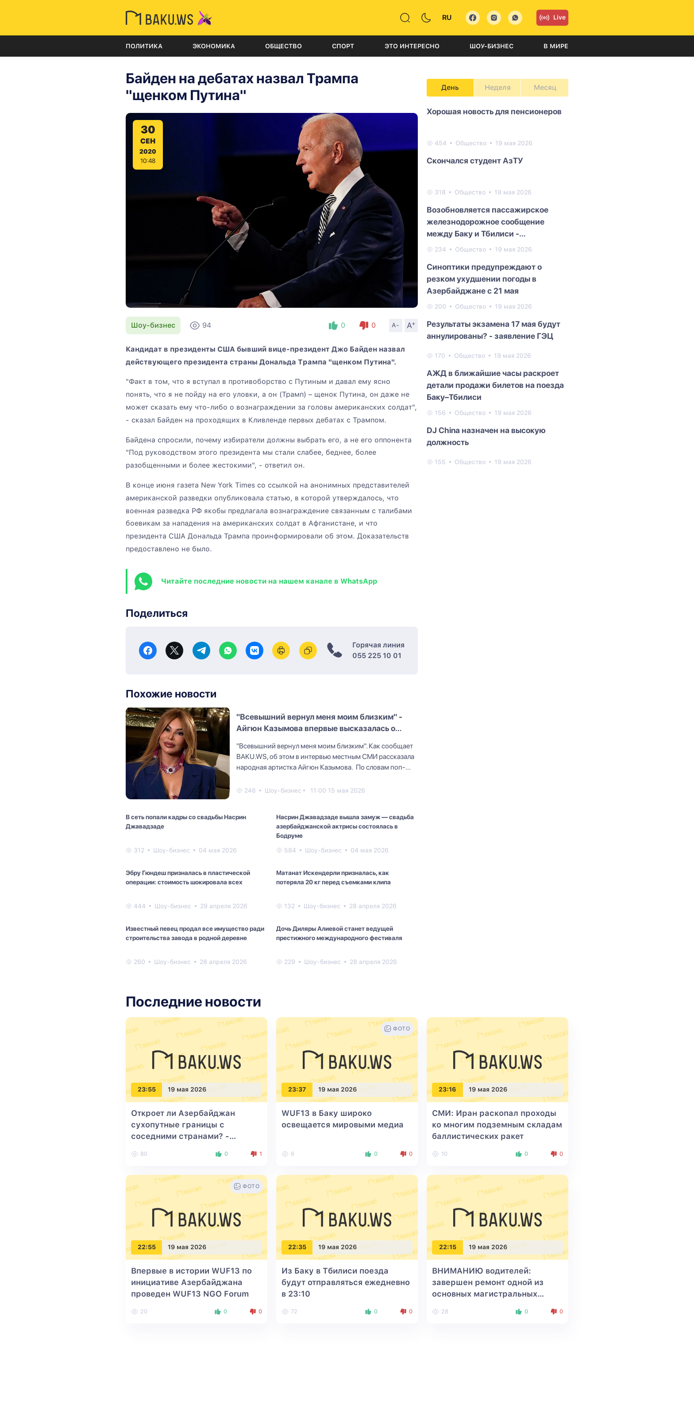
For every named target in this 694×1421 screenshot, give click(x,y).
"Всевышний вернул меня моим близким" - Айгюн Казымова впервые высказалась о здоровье (319, 728)
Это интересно (412, 46)
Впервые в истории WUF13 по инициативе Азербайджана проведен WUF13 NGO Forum (191, 1282)
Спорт (343, 46)
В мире (556, 46)
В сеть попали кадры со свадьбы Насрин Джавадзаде (186, 821)
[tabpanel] (497, 286)
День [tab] (450, 87)
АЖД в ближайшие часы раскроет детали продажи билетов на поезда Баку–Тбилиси (495, 385)
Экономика (214, 46)
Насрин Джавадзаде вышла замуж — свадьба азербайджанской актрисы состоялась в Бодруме (345, 826)
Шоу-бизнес (491, 46)
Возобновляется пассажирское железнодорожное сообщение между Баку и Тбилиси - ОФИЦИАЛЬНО (487, 222)
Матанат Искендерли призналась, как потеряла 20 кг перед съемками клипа (333, 877)
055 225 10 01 (376, 655)
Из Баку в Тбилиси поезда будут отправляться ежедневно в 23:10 (345, 1282)
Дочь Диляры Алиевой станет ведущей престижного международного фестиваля (339, 933)
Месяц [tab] (545, 87)
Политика (144, 46)
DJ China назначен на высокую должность (486, 436)
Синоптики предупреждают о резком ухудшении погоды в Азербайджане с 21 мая (484, 278)
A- (396, 325)
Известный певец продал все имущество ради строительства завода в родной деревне (195, 933)
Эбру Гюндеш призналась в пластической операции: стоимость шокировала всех (188, 877)
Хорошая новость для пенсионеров (494, 111)
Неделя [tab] (498, 87)
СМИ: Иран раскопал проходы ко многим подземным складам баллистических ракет (497, 1124)
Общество (283, 46)
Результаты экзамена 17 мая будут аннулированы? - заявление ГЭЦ (493, 330)
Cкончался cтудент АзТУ (475, 160)
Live (552, 17)
